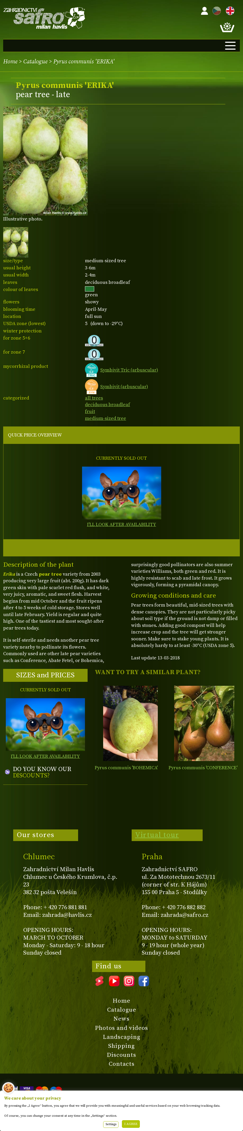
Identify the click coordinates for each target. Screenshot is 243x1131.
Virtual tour (157, 834)
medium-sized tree (105, 418)
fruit (90, 412)
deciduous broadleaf (107, 405)
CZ (215, 10)
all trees (94, 398)
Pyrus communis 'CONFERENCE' (203, 768)
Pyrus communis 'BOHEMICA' (126, 768)
